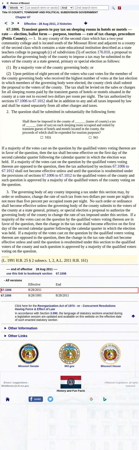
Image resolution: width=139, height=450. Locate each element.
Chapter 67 (22, 17)
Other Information (22, 328)
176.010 (103, 52)
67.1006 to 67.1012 (30, 101)
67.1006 (6, 290)
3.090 (54, 313)
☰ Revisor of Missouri (17, 3)
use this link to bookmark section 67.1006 (36, 273)
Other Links (17, 336)
